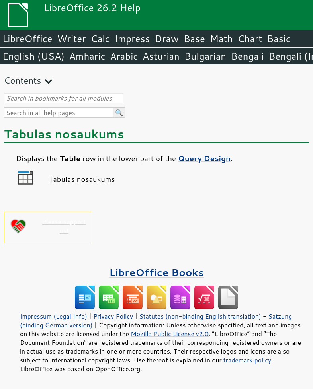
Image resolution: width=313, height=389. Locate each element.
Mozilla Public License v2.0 (170, 333)
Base (194, 38)
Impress (132, 38)
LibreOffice (27, 38)
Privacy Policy (113, 316)
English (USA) (33, 56)
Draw (166, 38)
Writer (71, 38)
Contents (22, 80)
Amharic (87, 56)
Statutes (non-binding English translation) (200, 316)
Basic (278, 38)
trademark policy (247, 360)
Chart (249, 38)
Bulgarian (205, 56)
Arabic (124, 56)
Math (221, 38)
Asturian (161, 56)
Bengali (247, 56)
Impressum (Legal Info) (53, 316)
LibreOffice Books (156, 272)
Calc (100, 38)
